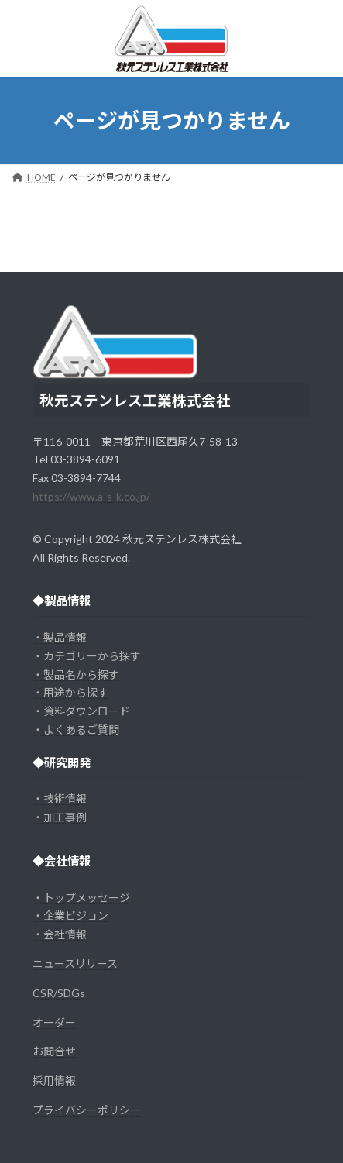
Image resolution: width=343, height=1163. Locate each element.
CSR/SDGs (59, 993)
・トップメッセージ (81, 897)
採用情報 (54, 1080)
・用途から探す (70, 692)
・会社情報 (60, 934)
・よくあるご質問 (76, 729)
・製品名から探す (76, 674)
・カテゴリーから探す (87, 655)
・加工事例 (60, 817)
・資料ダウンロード (81, 710)
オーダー (54, 1022)
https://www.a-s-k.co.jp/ (91, 496)
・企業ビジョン (70, 915)
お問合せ (54, 1051)
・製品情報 (60, 637)
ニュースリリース (75, 963)
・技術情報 (60, 798)
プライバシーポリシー (87, 1110)
